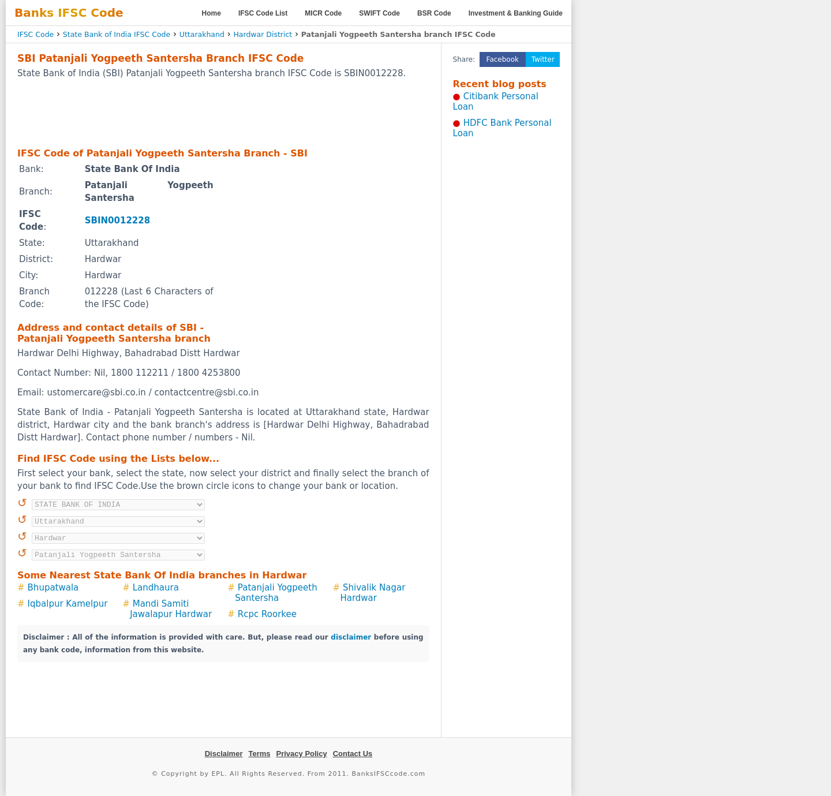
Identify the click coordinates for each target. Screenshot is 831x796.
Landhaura (156, 587)
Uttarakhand (201, 34)
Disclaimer (224, 753)
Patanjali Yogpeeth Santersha (276, 592)
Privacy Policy (301, 753)
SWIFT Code (379, 13)
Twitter (543, 59)
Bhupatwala (53, 587)
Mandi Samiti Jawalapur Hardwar (171, 609)
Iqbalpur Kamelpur (68, 604)
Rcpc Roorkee (267, 614)
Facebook (502, 59)
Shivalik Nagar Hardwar (372, 592)
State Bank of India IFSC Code (116, 34)
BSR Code (434, 13)
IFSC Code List (262, 13)
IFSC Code (35, 34)
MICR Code (323, 13)
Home (211, 13)
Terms (259, 753)
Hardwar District (262, 34)
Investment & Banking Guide (516, 13)
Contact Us (353, 753)
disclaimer (351, 637)
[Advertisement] (223, 113)
